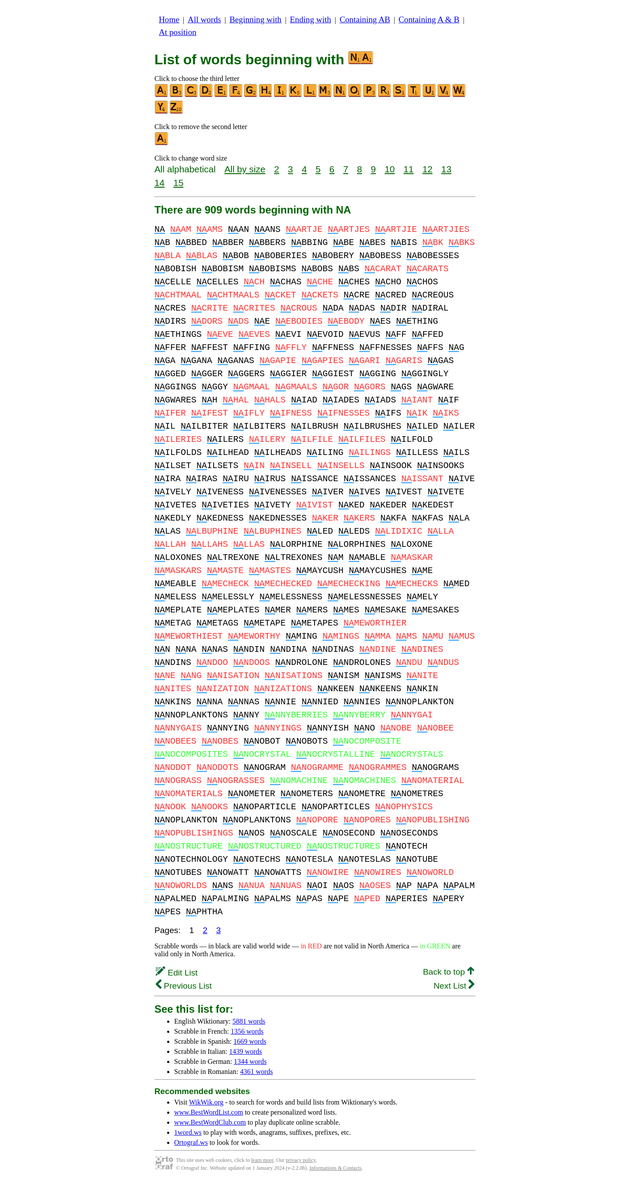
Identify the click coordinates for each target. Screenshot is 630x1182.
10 (390, 169)
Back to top (448, 971)
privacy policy (300, 1160)
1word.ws (188, 1132)
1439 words (245, 1051)
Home (169, 19)
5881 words (248, 1021)
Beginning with (256, 19)
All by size (245, 169)
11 (408, 169)
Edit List (177, 972)
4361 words (256, 1071)
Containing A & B (429, 19)
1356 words (247, 1031)
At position (177, 32)
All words (204, 19)
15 (178, 183)
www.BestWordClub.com (210, 1122)
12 (427, 169)
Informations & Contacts (335, 1168)
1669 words (250, 1041)
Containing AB (365, 19)
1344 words (250, 1061)
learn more (262, 1160)
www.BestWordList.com (208, 1112)
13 (446, 169)
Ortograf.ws (191, 1142)
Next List (454, 985)
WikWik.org (206, 1102)
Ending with (310, 19)
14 (159, 183)
